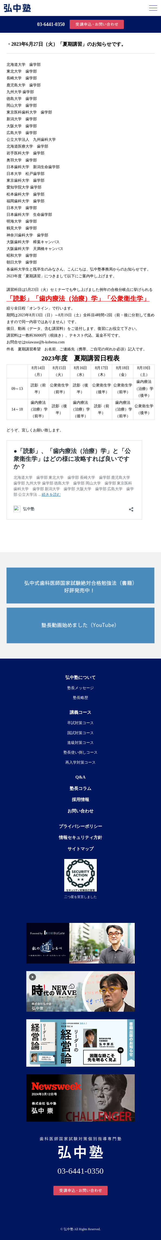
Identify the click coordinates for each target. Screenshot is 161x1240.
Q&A (80, 777)
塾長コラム (80, 788)
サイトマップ (80, 849)
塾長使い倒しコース (80, 752)
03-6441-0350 (51, 24)
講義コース (80, 712)
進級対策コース (80, 743)
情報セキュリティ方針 (80, 837)
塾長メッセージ (80, 688)
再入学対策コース (80, 762)
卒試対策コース (80, 723)
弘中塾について (80, 677)
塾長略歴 (80, 698)
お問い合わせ (80, 811)
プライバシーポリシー (80, 826)
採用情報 (80, 799)
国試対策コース (80, 733)
